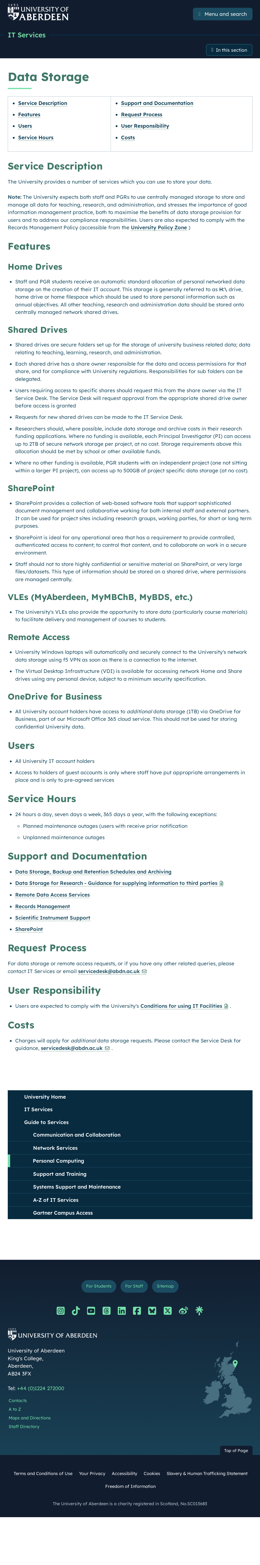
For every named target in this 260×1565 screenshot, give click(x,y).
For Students (97, 1288)
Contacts (18, 1402)
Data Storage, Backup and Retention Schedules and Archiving (93, 872)
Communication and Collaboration (76, 1135)
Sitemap (168, 1288)
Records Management (42, 907)
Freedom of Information (130, 1488)
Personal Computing (58, 1161)
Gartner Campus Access (63, 1213)
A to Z (15, 1411)
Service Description (42, 104)
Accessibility (124, 1475)
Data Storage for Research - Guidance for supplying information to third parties (116, 884)
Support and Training (59, 1175)
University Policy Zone (159, 228)
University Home (45, 1097)
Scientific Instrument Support (52, 918)
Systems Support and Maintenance (77, 1187)
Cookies (152, 1475)
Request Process (141, 115)
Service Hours (35, 138)
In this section (230, 51)
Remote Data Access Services (52, 896)
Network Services (55, 1149)
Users (25, 127)
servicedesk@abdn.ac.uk (109, 972)
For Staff (134, 1288)
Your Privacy (92, 1475)
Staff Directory (24, 1428)
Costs (128, 138)
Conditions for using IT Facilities (181, 1007)
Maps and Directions (30, 1420)
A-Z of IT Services (55, 1201)
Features (29, 115)
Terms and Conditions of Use (43, 1475)
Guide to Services (46, 1123)
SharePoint (29, 930)
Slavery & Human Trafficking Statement (207, 1475)
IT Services (28, 34)
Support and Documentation (157, 104)
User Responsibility (145, 127)
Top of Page (236, 1452)
